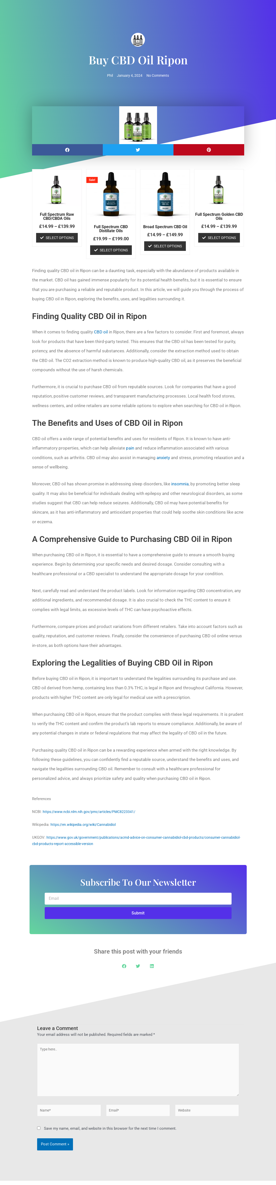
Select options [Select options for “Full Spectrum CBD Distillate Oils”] (114, 250)
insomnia (180, 484)
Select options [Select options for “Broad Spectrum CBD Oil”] (168, 246)
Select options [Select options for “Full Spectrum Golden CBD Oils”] (222, 238)
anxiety (163, 457)
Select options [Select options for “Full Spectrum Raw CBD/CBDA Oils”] (60, 238)
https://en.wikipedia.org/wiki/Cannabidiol (85, 825)
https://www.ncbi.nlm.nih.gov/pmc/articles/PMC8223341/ (91, 812)
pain (130, 448)
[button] (67, 150)
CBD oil (101, 332)
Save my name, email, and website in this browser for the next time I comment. (110, 1132)
